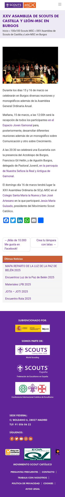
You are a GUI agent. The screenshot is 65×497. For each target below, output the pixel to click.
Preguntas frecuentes (24, 472)
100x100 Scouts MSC (22, 30)
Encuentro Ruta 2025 (18, 298)
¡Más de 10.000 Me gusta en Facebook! (15, 244)
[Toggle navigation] (59, 4)
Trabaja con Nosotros (32, 477)
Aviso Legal (32, 488)
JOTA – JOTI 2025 (16, 291)
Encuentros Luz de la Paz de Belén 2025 (29, 277)
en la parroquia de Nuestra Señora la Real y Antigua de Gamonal (30, 171)
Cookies (48, 483)
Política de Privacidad (26, 483)
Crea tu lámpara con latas (46, 242)
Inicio (5, 30)
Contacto (48, 472)
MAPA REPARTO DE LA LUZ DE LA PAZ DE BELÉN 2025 (31, 268)
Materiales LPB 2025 (18, 284)
